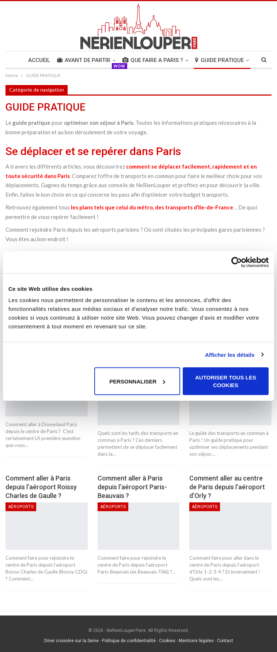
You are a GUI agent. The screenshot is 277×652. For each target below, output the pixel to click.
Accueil (39, 60)
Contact (225, 640)
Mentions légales (196, 640)
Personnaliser (137, 381)
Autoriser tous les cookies (225, 381)
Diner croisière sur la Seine (71, 640)
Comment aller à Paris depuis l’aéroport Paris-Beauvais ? (132, 486)
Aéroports (21, 506)
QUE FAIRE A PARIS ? (152, 60)
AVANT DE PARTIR (83, 60)
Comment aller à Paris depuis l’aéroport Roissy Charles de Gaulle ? (41, 486)
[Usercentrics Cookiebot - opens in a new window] (237, 261)
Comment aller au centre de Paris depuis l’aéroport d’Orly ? (227, 486)
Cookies (167, 640)
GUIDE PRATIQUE (219, 60)
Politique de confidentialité (129, 640)
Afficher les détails (229, 354)
